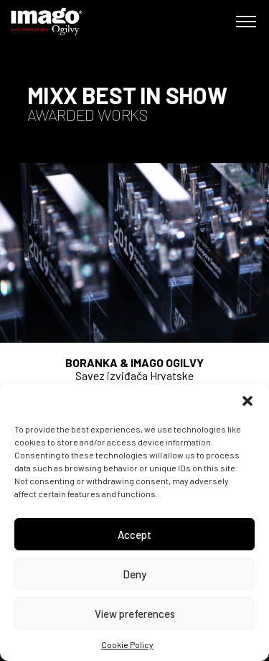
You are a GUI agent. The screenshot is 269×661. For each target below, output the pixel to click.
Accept (134, 534)
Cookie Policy (127, 644)
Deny (134, 574)
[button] (247, 401)
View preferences (135, 613)
